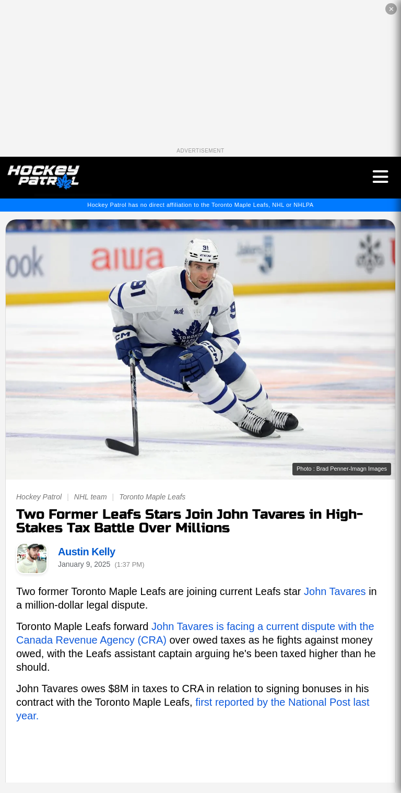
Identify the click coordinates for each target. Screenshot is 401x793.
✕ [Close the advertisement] (391, 9)
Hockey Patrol (39, 497)
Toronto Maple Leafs (152, 497)
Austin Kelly (86, 551)
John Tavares (335, 591)
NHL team (90, 497)
